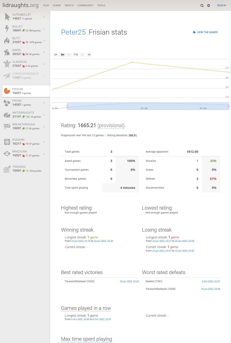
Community (85, 5)
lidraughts (21, 5)
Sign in (221, 5)
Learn (57, 5)
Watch (69, 5)
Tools (101, 5)
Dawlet (150, 281)
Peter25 (73, 32)
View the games (207, 32)
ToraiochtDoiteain (75, 281)
